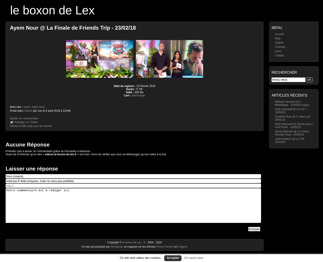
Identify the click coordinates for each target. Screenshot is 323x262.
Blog (277, 38)
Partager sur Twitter (26, 122)
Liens (278, 51)
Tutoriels (280, 47)
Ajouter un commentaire (24, 118)
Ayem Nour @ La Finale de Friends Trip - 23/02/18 (73, 28)
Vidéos (28, 110)
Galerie (279, 42)
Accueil (279, 34)
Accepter (173, 258)
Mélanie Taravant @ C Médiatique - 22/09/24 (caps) (292, 103)
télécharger (138, 95)
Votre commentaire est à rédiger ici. (133, 209)
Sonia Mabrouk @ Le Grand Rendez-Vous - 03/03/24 (292, 133)
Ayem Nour (38, 107)
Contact (279, 55)
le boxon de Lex (52, 10)
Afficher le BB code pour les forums (31, 126)
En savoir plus (194, 258)
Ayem (26, 107)
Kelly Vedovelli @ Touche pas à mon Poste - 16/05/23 (293, 125)
